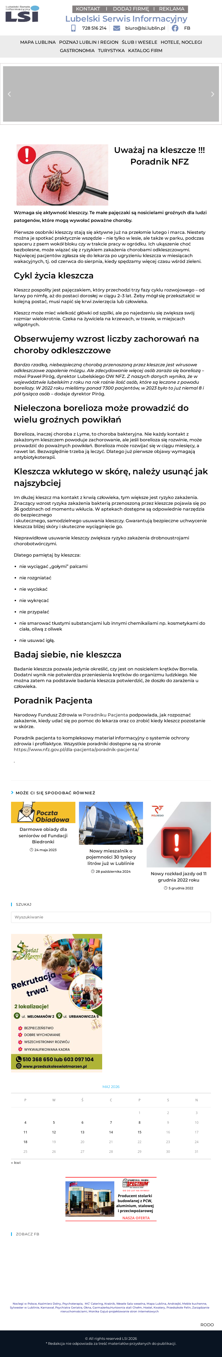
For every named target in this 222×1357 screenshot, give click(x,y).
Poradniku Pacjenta (105, 715)
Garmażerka (101, 1307)
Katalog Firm (145, 50)
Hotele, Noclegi (181, 42)
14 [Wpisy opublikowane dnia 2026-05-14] (111, 1132)
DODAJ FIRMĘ (131, 9)
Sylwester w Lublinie (24, 1307)
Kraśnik (109, 1303)
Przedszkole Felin (178, 1307)
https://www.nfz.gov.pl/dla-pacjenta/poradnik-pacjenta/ (76, 749)
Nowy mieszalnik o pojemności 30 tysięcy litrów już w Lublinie (111, 857)
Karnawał (47, 1307)
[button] (9, 94)
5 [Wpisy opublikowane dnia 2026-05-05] (54, 1122)
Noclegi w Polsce (25, 1303)
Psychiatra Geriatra (68, 1307)
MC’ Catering (94, 1303)
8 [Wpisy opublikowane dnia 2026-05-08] (140, 1122)
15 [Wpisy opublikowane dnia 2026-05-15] (139, 1132)
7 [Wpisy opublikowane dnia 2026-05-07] (111, 1122)
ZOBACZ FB (27, 1234)
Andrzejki (174, 1303)
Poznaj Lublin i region (88, 42)
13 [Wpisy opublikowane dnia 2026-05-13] (82, 1132)
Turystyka (111, 50)
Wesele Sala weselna (130, 1303)
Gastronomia (77, 50)
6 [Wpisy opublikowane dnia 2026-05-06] (82, 1122)
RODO (207, 1324)
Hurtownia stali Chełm (126, 1307)
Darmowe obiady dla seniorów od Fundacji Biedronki (43, 835)
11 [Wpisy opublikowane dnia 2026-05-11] (25, 1132)
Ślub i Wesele (139, 42)
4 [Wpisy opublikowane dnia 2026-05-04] (25, 1122)
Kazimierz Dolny (49, 1303)
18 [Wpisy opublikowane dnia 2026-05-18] (25, 1142)
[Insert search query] (111, 917)
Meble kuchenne (194, 1303)
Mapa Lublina (38, 42)
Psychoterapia (72, 1303)
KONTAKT (89, 9)
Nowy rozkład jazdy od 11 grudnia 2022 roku (179, 876)
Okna (87, 1307)
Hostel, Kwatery (154, 1307)
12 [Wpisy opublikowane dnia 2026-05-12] (54, 1132)
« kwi (16, 1162)
